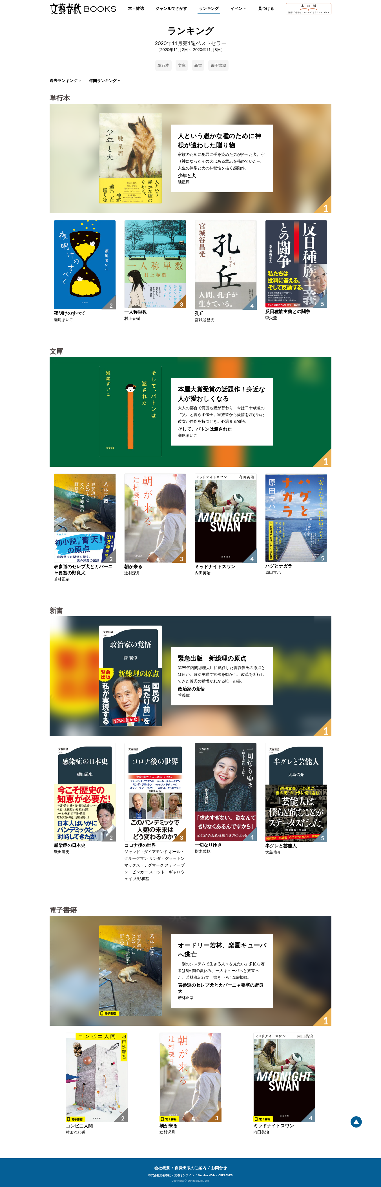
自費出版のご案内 (190, 1167)
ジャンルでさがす (171, 8)
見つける (266, 8)
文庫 (182, 65)
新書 (198, 65)
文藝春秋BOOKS (83, 8)
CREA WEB (225, 1175)
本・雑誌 (136, 8)
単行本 (163, 65)
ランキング (209, 8)
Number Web (206, 1175)
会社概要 (162, 1167)
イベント (238, 8)
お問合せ (219, 1167)
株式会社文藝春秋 (159, 1175)
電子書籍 (218, 65)
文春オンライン (184, 1175)
